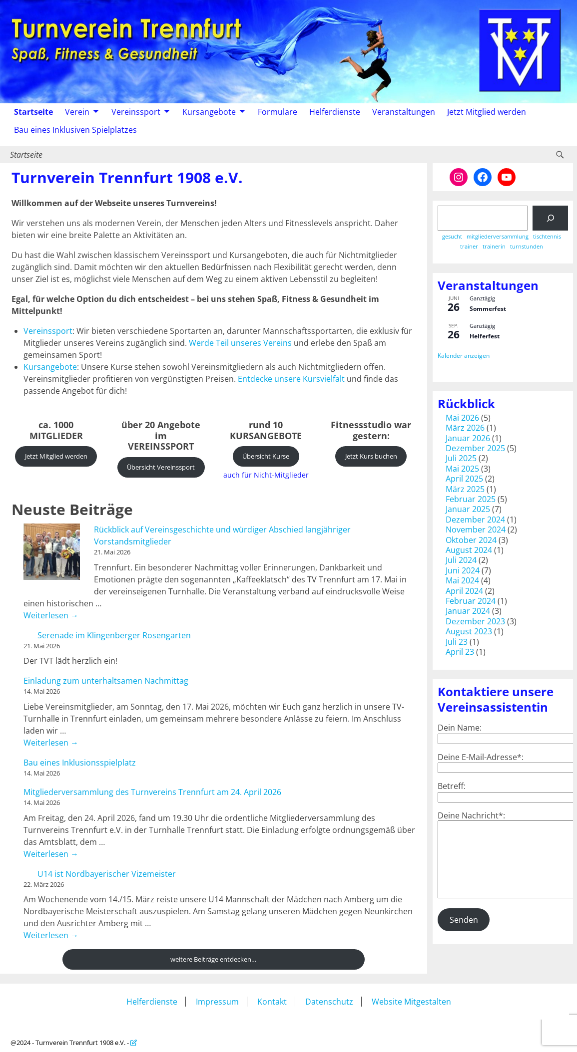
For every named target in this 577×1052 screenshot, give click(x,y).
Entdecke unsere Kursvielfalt (291, 378)
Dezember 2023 (475, 621)
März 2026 (465, 427)
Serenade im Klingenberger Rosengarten (114, 635)
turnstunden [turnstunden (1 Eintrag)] (526, 247)
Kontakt (272, 1001)
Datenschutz (329, 1001)
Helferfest (485, 336)
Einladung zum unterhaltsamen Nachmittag (105, 680)
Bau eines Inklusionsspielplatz (79, 762)
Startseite (33, 111)
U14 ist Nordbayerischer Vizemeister (106, 873)
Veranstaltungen (403, 111)
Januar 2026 (468, 438)
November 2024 (476, 529)
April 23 (460, 651)
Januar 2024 (468, 610)
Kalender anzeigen (464, 355)
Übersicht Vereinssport (161, 467)
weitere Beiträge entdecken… (213, 959)
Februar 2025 (471, 499)
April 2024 (464, 590)
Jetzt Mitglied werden (486, 111)
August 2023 (469, 631)
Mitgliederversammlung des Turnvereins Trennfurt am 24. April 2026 (152, 792)
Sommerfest (488, 308)
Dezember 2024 (475, 519)
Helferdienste (334, 111)
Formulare (277, 111)
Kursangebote (209, 111)
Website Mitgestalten (411, 1001)
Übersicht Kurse (265, 456)
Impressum (217, 1001)
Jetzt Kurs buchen (371, 456)
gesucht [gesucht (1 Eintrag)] (452, 237)
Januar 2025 (468, 509)
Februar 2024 (471, 600)
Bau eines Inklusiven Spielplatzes (75, 129)
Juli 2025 (461, 458)
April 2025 (464, 478)
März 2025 (465, 489)
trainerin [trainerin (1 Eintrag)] (494, 247)
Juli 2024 (461, 559)
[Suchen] (550, 218)
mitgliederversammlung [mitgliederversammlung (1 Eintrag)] (498, 237)
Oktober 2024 (471, 539)
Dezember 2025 (475, 448)
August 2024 (469, 549)
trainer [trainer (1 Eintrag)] (469, 247)
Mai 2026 (462, 417)
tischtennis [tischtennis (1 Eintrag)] (547, 237)
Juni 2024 (463, 570)
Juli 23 (457, 641)
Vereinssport (135, 111)
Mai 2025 (462, 468)
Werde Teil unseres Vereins (240, 342)
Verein (77, 111)
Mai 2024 (462, 580)
